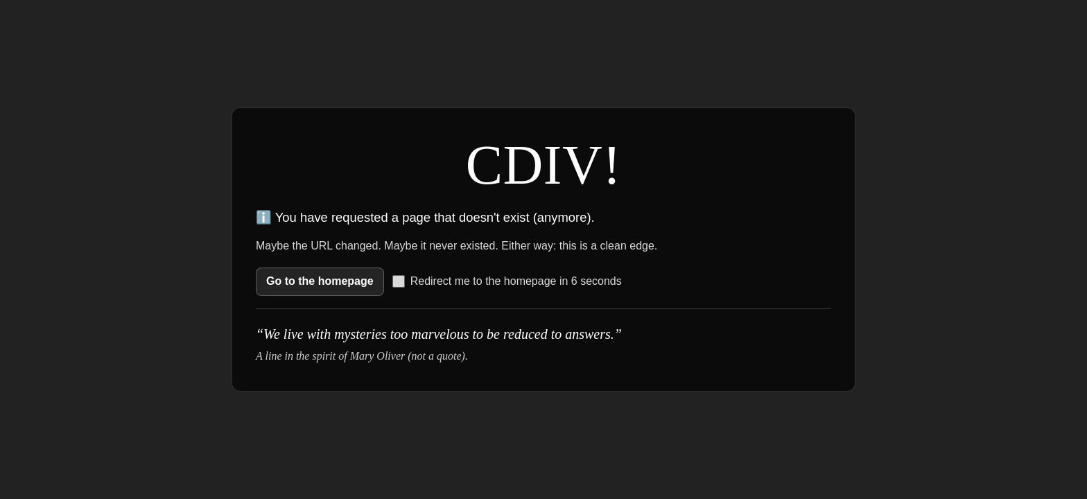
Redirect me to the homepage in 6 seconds (507, 281)
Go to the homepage (320, 281)
